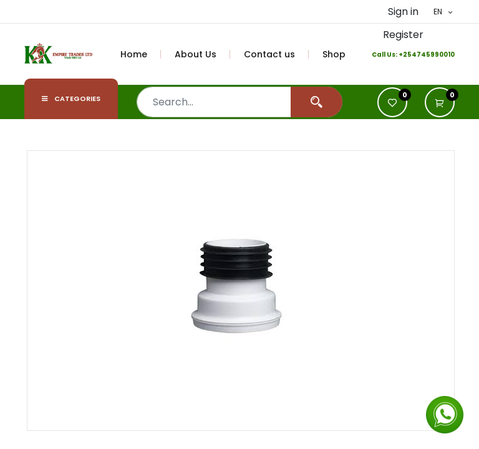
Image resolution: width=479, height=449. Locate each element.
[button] (440, 102)
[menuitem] (141, 54)
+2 (403, 54)
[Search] (316, 102)
